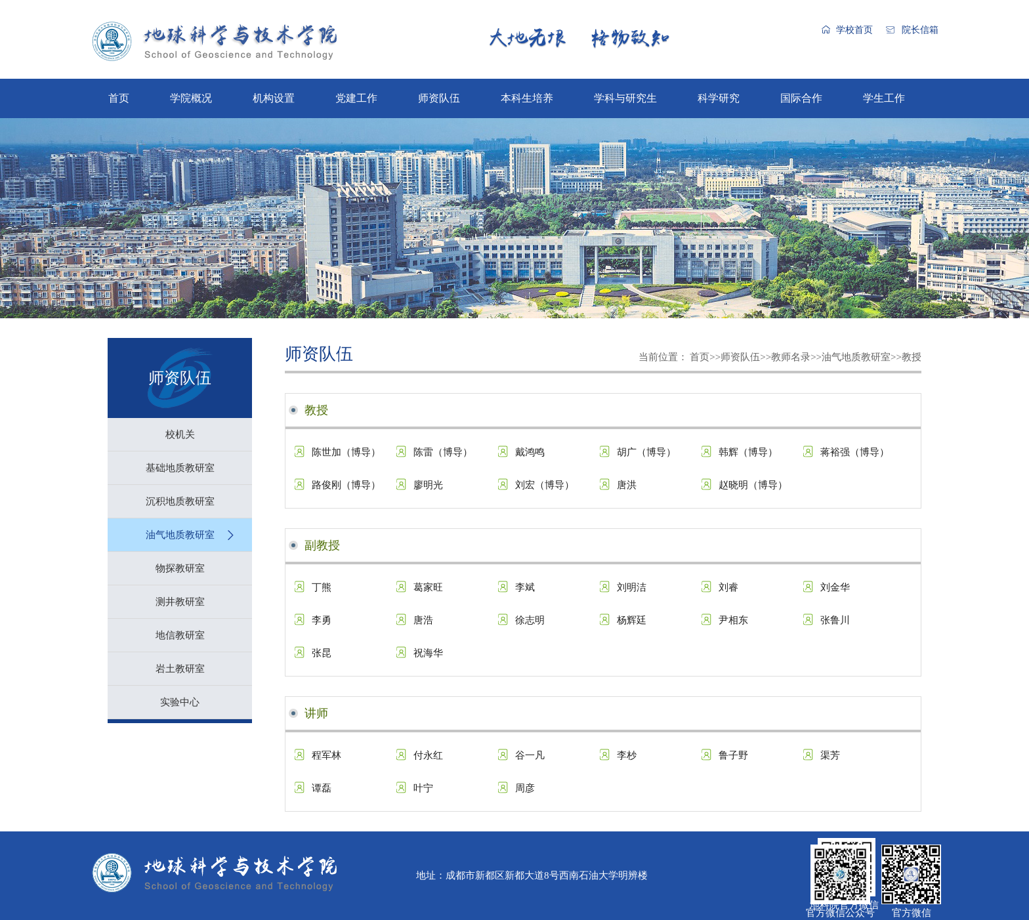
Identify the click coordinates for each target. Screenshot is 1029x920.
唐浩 (423, 620)
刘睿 (728, 587)
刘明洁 (631, 587)
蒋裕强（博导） (854, 452)
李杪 (627, 755)
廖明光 (428, 485)
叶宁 (423, 788)
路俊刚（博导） (346, 485)
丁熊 (321, 587)
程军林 (326, 755)
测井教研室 (180, 601)
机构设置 (274, 98)
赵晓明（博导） (753, 485)
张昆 (321, 653)
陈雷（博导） (442, 452)
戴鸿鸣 (530, 452)
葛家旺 (428, 587)
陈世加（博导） (346, 452)
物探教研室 (180, 568)
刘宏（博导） (544, 485)
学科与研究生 (625, 98)
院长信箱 (920, 30)
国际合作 (801, 98)
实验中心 (180, 702)
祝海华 (428, 653)
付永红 (428, 755)
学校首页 (854, 30)
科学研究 (719, 98)
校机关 (180, 434)
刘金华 (835, 587)
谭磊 (321, 788)
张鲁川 (835, 620)
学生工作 (884, 98)
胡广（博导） (646, 452)
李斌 (525, 587)
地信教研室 (180, 635)
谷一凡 (530, 755)
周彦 (525, 788)
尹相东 (733, 620)
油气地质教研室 (180, 535)
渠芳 (830, 755)
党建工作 (356, 98)
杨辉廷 (631, 620)
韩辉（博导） (748, 452)
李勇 (321, 620)
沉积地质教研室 (180, 501)
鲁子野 (733, 755)
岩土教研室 (180, 668)
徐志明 (530, 620)
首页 (118, 98)
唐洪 (627, 485)
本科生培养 (527, 98)
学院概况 (191, 98)
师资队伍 (439, 98)
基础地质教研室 (180, 468)
